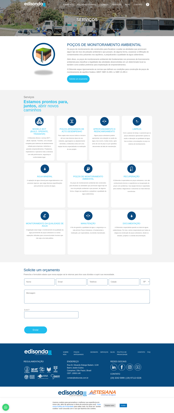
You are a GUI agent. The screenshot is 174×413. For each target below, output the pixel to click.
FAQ (147, 4)
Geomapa (104, 5)
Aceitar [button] (123, 405)
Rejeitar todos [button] (109, 405)
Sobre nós (68, 5)
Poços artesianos (86, 5)
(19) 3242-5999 (117, 378)
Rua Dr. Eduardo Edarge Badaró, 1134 (83, 365)
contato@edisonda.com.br (77, 378)
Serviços (116, 5)
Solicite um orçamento (78, 79)
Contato (138, 5)
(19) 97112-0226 (133, 378)
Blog (127, 5)
